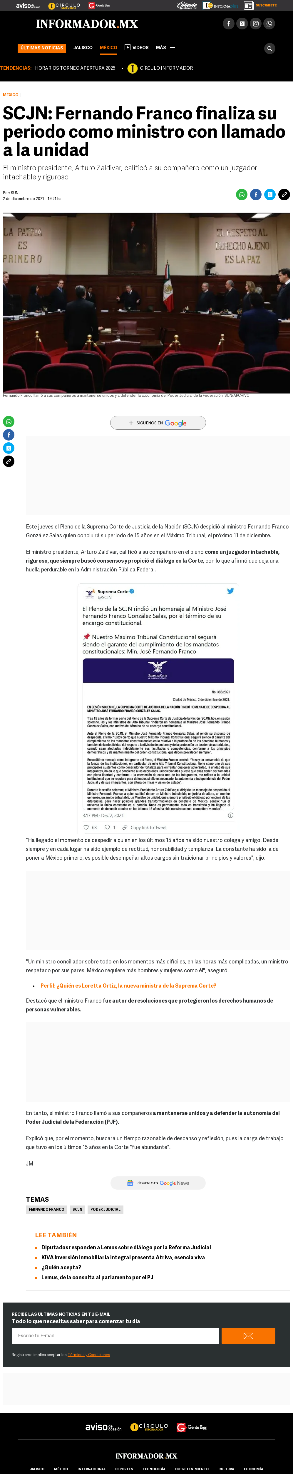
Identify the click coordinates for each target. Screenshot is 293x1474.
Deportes (124, 1469)
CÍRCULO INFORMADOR (166, 68)
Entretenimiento (192, 1469)
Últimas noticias (42, 48)
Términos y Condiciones (89, 1355)
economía (253, 1469)
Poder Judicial (105, 1210)
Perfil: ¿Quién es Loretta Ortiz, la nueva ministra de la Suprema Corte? (128, 986)
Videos (137, 47)
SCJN (77, 1210)
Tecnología (154, 1469)
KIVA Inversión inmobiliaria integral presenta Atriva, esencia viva (123, 1258)
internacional (92, 1469)
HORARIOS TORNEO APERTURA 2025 (75, 68)
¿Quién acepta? (61, 1268)
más (165, 48)
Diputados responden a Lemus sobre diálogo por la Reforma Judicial (126, 1248)
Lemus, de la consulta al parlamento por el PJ (97, 1278)
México (108, 48)
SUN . (15, 193)
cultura (226, 1469)
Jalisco (83, 48)
